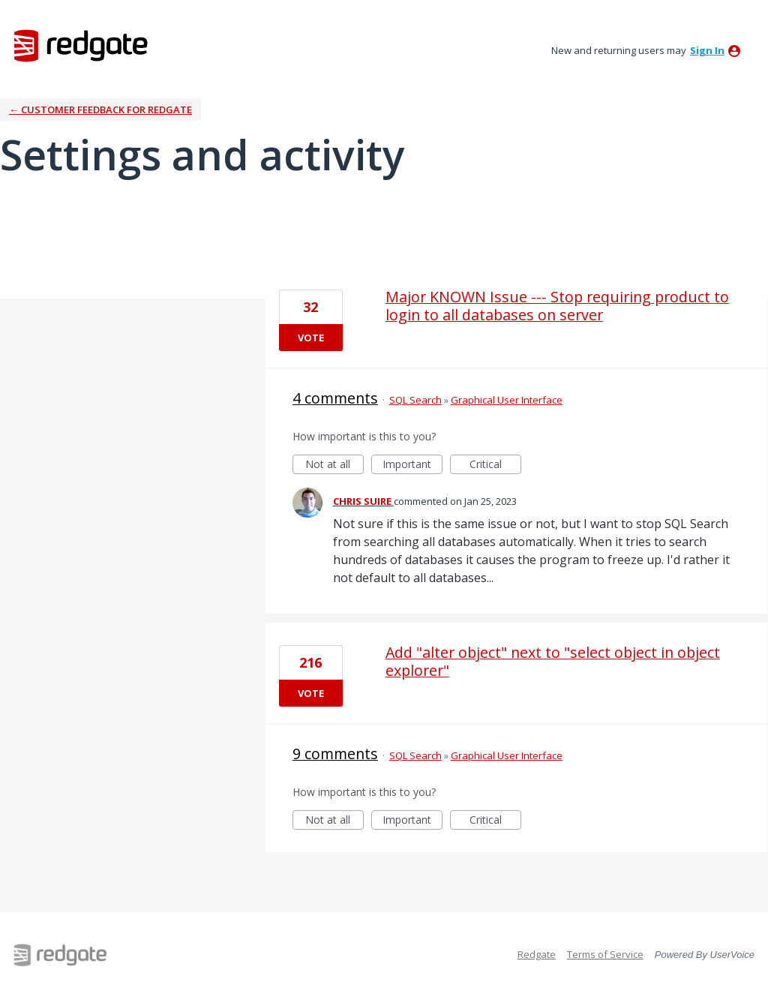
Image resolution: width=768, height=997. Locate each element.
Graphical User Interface (506, 400)
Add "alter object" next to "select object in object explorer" (553, 661)
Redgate (537, 954)
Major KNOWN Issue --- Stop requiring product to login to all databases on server (557, 306)
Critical (495, 465)
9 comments (335, 753)
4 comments (335, 398)
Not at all (334, 465)
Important (412, 465)
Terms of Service (605, 954)
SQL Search (415, 400)
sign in (707, 50)
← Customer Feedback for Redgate (100, 109)
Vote (311, 337)
